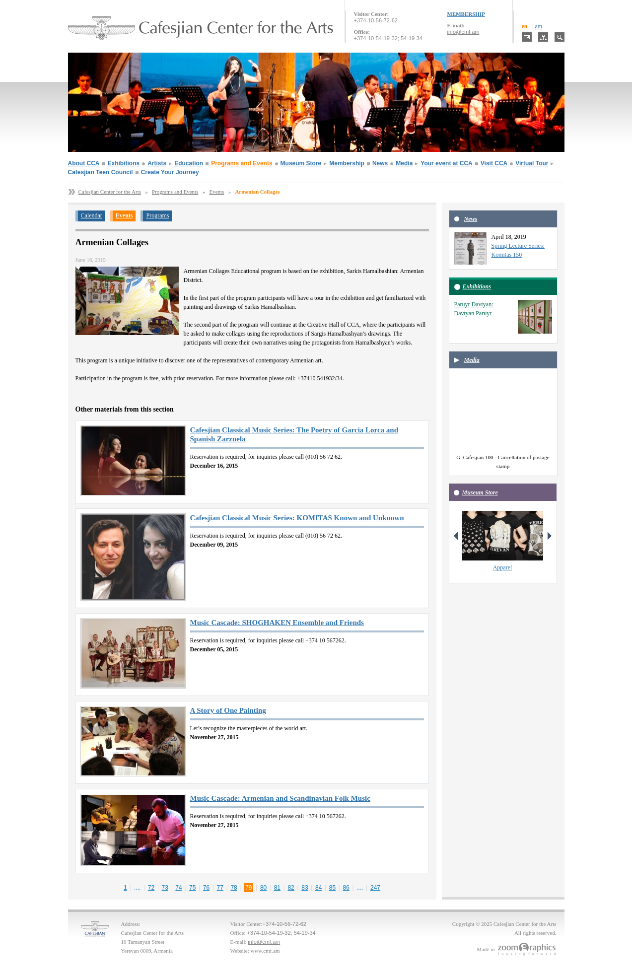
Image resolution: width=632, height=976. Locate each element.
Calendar (91, 215)
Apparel (502, 567)
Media (404, 163)
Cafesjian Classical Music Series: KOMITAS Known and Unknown (297, 518)
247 (375, 887)
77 (220, 887)
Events (216, 192)
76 (206, 887)
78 (233, 887)
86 (346, 887)
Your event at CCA (446, 163)
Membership (346, 163)
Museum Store (301, 163)
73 (165, 887)
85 (332, 887)
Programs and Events (241, 163)
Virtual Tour (531, 163)
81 (277, 887)
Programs (157, 215)
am (539, 26)
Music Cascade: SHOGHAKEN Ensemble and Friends (277, 623)
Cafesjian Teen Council (100, 172)
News (380, 163)
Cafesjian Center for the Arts (109, 192)
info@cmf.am (463, 32)
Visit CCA (494, 163)
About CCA (84, 163)
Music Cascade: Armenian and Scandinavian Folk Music (280, 798)
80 (263, 887)
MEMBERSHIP (466, 14)
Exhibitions (123, 163)
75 (192, 887)
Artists (156, 163)
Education (188, 163)
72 (151, 887)
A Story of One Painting (228, 710)
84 (318, 887)
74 (178, 887)
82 (290, 887)
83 (304, 887)
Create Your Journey (170, 172)
